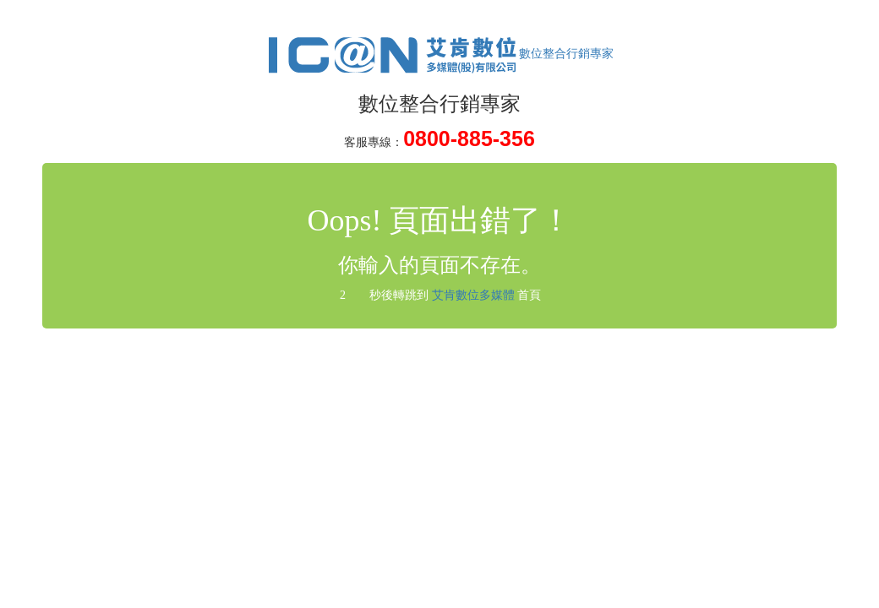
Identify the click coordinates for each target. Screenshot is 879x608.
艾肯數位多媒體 (473, 295)
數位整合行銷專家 (439, 53)
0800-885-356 (469, 138)
